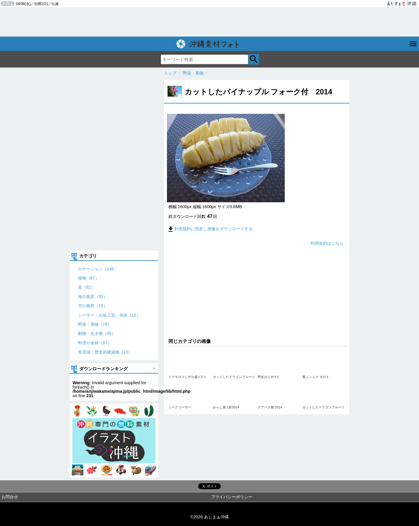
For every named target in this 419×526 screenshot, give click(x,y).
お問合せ (9, 496)
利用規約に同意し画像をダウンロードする (210, 228)
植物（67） (88, 278)
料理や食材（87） (95, 343)
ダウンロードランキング (103, 368)
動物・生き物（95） (97, 333)
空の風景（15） (92, 305)
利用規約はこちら (327, 243)
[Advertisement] (209, 22)
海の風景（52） (92, 296)
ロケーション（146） (98, 269)
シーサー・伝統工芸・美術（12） (109, 315)
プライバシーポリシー (231, 496)
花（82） (86, 287)
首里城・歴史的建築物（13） (105, 352)
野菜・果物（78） (95, 324)
